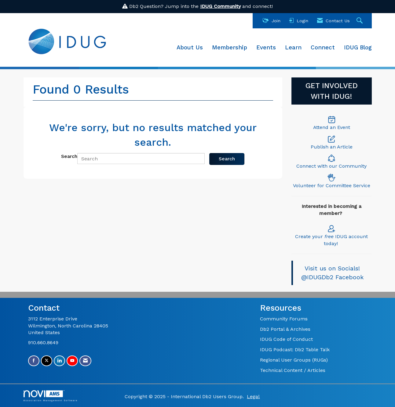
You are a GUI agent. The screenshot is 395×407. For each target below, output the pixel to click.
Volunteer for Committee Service (331, 185)
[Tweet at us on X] (46, 360)
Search (69, 156)
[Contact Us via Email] (85, 360)
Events (266, 47)
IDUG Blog (358, 47)
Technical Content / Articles (292, 370)
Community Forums (284, 319)
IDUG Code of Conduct (286, 339)
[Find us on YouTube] (72, 360)
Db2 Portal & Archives (285, 329)
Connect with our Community (331, 166)
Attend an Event (331, 127)
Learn (293, 47)
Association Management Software (51, 396)
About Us (190, 47)
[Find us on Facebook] (33, 360)
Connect (323, 47)
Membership (229, 47)
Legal (253, 396)
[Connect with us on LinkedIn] (59, 360)
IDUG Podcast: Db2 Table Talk (295, 349)
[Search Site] (360, 21)
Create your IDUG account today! (331, 235)
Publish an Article (332, 147)
